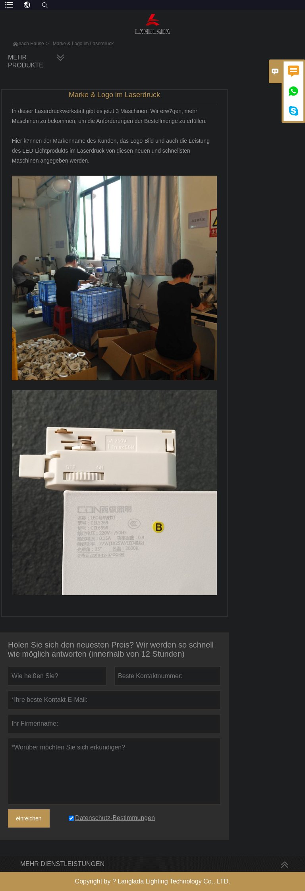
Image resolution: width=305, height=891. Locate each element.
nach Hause (31, 43)
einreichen (29, 818)
